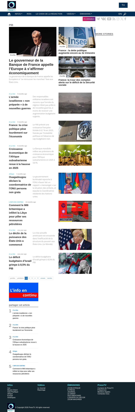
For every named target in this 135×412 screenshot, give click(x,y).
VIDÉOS (70, 14)
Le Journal (41, 388)
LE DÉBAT (72, 394)
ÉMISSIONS (85, 14)
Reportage (41, 390)
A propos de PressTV (105, 388)
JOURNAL (71, 392)
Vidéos (41, 385)
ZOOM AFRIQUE (74, 388)
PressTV (102, 385)
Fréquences (102, 390)
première (12, 278)
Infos (10, 385)
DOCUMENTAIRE (74, 396)
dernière (49, 278)
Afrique (10, 394)
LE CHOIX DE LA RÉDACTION (49, 14)
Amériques (11, 397)
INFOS (18, 14)
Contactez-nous (103, 394)
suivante (42, 278)
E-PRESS (71, 390)
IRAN (29, 14)
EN (120, 14)
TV (123, 5)
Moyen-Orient (12, 390)
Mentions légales (104, 392)
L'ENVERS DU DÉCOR (76, 397)
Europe (10, 396)
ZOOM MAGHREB (75, 399)
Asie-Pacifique (12, 392)
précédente (20, 278)
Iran (8, 388)
